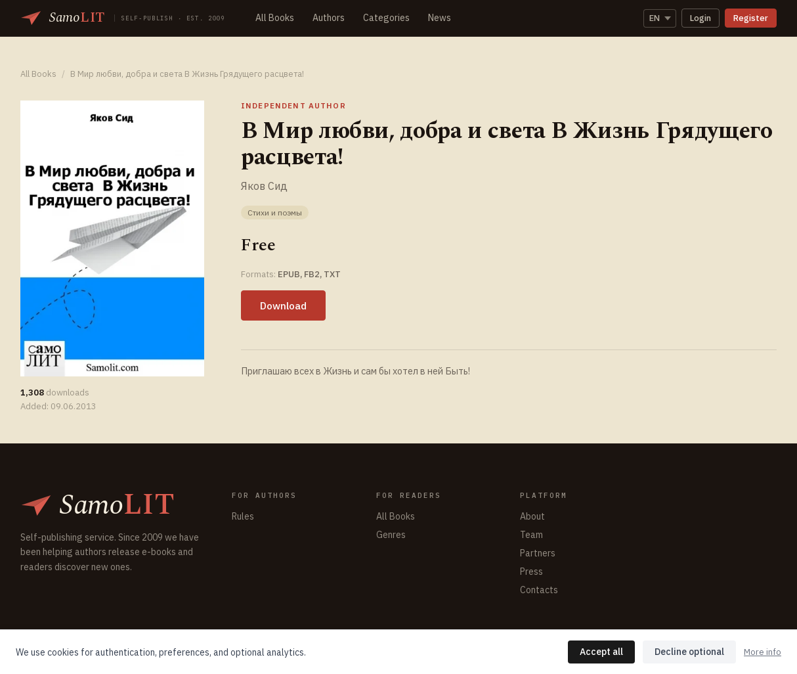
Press (531, 571)
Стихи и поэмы (275, 212)
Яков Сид (264, 185)
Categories (386, 18)
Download (283, 305)
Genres (391, 535)
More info (762, 652)
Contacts (539, 590)
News (439, 18)
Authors (328, 18)
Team (531, 535)
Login (700, 18)
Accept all (601, 652)
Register (750, 18)
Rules (243, 516)
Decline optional (689, 652)
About (532, 516)
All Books (274, 18)
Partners (537, 553)
